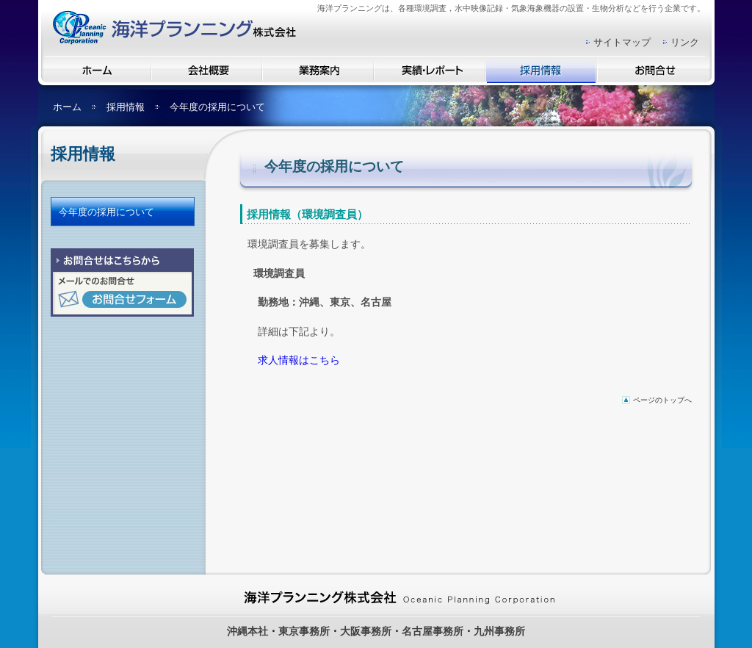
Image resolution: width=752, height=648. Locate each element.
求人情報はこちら (299, 360)
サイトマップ (622, 42)
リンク (684, 42)
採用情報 (125, 106)
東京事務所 (304, 631)
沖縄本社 (247, 631)
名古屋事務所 (432, 631)
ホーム (67, 106)
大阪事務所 (365, 631)
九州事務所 (499, 631)
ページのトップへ (662, 400)
